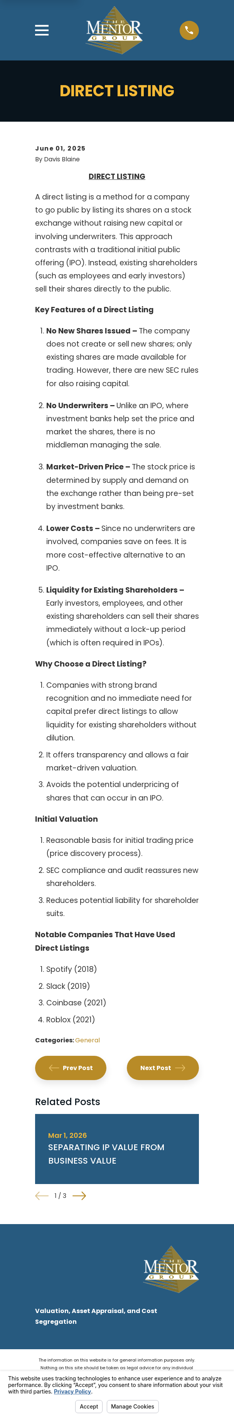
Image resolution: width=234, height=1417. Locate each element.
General (87, 1040)
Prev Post (71, 1068)
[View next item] (79, 1196)
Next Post (162, 1068)
